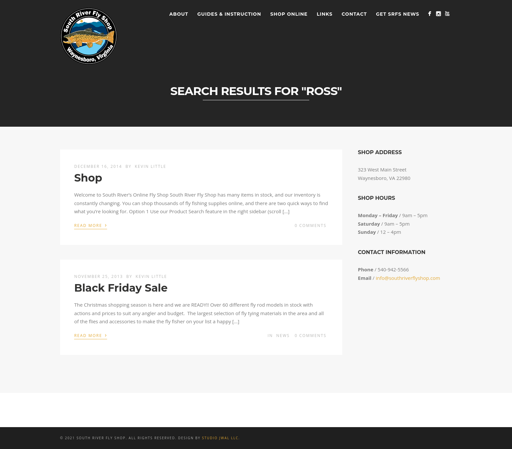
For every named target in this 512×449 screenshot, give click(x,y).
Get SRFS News (397, 14)
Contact (354, 14)
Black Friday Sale (121, 287)
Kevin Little (150, 166)
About (178, 14)
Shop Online (289, 14)
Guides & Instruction (229, 14)
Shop (88, 177)
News (283, 335)
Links (324, 14)
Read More (90, 225)
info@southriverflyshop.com (408, 278)
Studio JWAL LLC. (221, 438)
